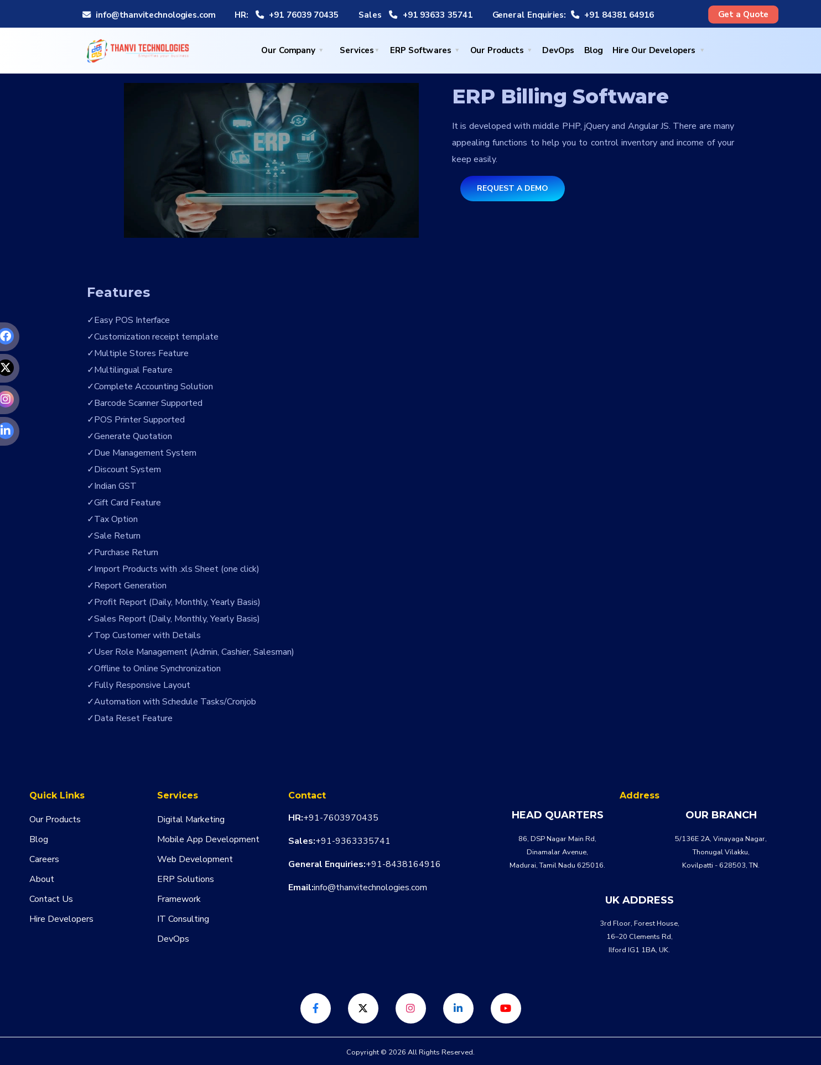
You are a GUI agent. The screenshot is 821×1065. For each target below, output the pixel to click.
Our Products (497, 50)
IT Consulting (183, 919)
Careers (44, 859)
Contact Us (51, 899)
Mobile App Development (208, 839)
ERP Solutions (185, 879)
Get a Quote (743, 14)
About (41, 879)
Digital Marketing (191, 819)
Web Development (195, 859)
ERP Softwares (421, 50)
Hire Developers (61, 919)
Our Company (288, 50)
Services (357, 50)
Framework (179, 899)
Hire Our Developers (653, 50)
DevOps (558, 50)
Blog (593, 50)
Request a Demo (512, 188)
